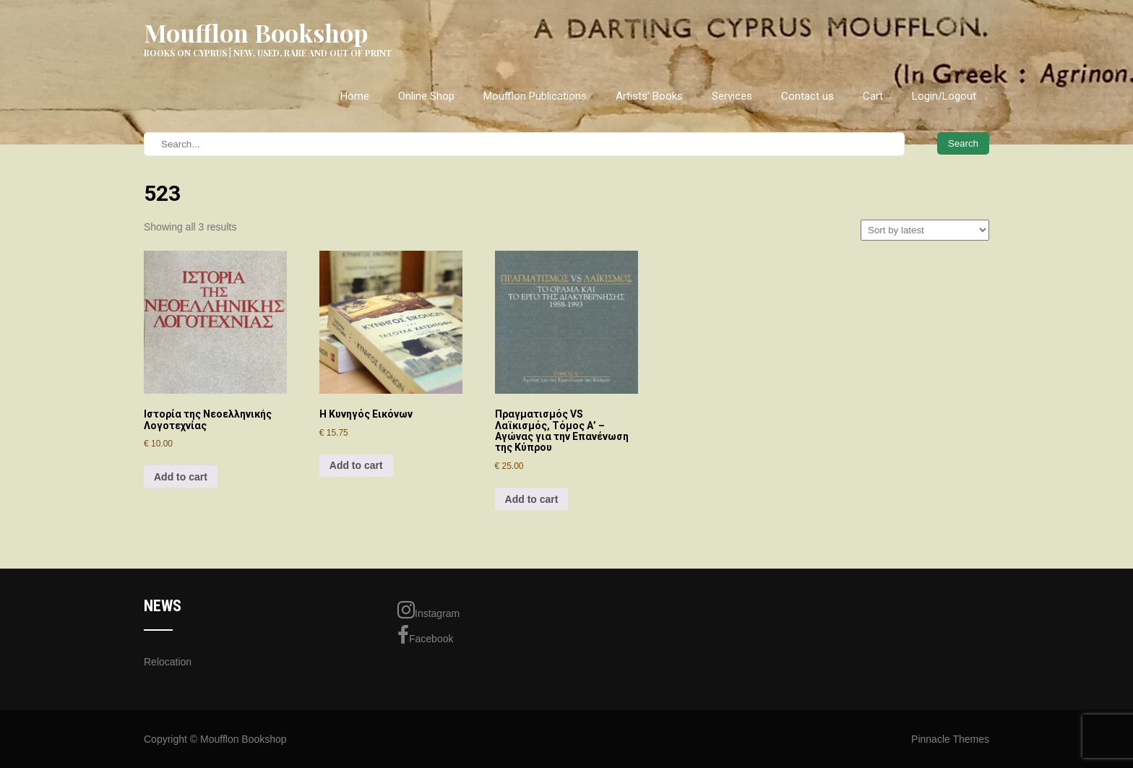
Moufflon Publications (535, 96)
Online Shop (426, 96)
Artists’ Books (649, 96)
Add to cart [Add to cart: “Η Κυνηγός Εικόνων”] (356, 465)
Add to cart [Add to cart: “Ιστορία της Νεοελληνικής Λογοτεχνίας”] (180, 477)
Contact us (807, 96)
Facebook (425, 635)
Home (354, 96)
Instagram (428, 610)
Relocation (167, 662)
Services (732, 96)
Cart (873, 96)
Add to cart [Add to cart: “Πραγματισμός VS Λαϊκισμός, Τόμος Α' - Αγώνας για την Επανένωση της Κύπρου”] (532, 499)
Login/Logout (944, 96)
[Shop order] (925, 230)
